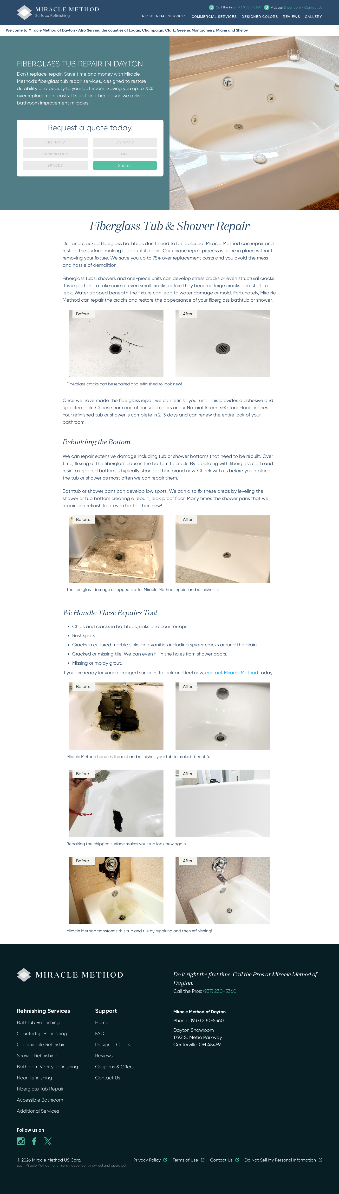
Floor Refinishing (34, 1078)
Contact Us (107, 1078)
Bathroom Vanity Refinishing (47, 1067)
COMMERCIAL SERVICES (214, 17)
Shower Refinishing (37, 1055)
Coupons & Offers (114, 1067)
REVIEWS (291, 17)
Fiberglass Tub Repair (40, 1089)
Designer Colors (112, 1044)
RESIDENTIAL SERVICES (164, 16)
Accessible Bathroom (40, 1100)
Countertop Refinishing (42, 1033)
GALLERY (313, 17)
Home (101, 1022)
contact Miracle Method (231, 672)
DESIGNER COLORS (260, 17)
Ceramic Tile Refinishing (43, 1044)
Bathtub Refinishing (38, 1022)
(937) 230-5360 (219, 991)
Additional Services (38, 1111)
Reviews (104, 1055)
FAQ (99, 1033)
